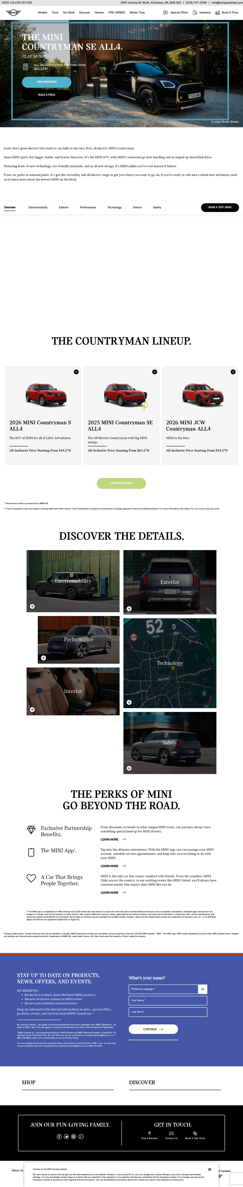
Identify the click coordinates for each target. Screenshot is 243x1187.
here (181, 1180)
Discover (84, 12)
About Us (17, 1170)
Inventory (202, 12)
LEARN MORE (113, 839)
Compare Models (121, 483)
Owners (99, 12)
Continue (153, 1029)
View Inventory (47, 82)
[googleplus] (81, 1136)
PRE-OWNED (116, 12)
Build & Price (226, 12)
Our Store (69, 12)
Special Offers (175, 12)
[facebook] (59, 1136)
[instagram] (73, 1136)
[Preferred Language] (168, 989)
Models (42, 12)
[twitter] (66, 1136)
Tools (55, 12)
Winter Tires (137, 12)
